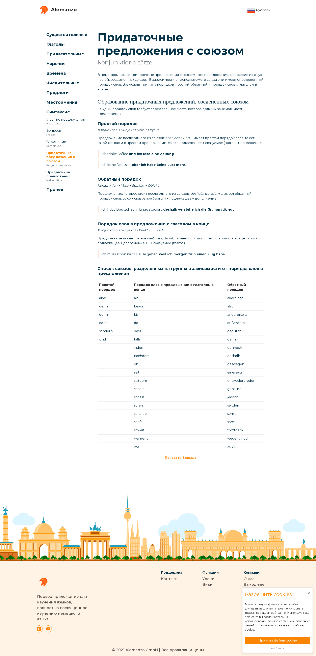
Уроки (208, 579)
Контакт (169, 579)
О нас (249, 579)
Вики (207, 584)
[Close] (308, 593)
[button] (260, 10)
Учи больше (278, 648)
